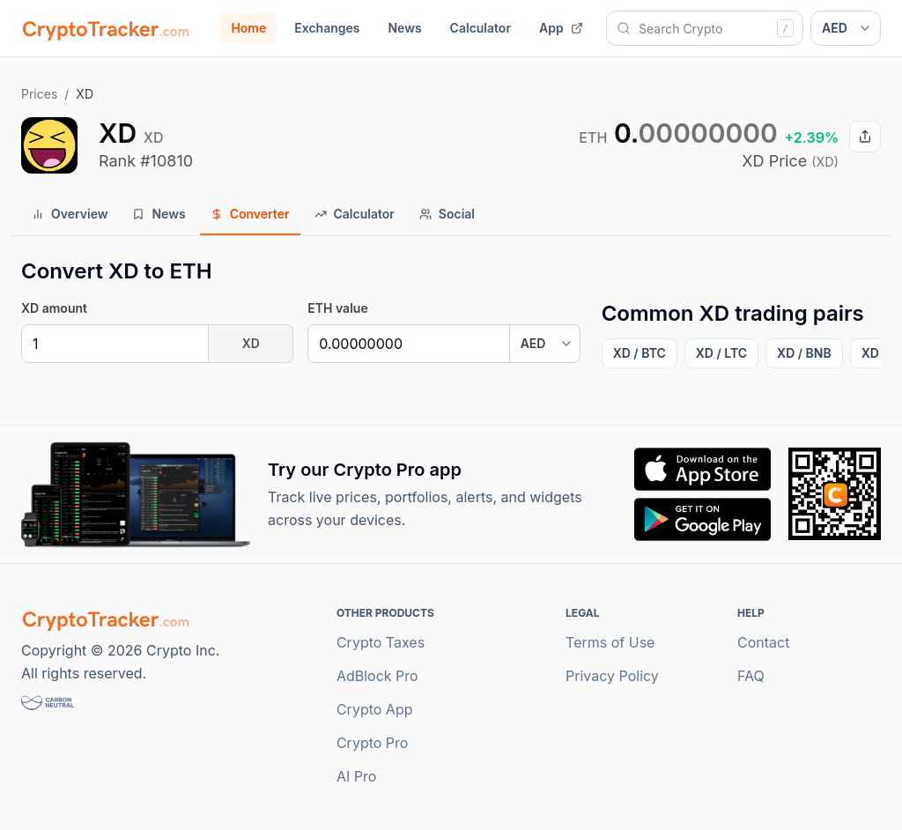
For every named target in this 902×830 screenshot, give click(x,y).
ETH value (337, 307)
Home (248, 27)
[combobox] (704, 28)
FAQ (751, 676)
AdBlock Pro (377, 676)
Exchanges (326, 27)
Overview (69, 213)
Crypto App (374, 709)
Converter (250, 213)
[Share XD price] (865, 136)
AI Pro (356, 776)
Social (447, 213)
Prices (39, 93)
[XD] (115, 343)
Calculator (480, 27)
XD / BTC (639, 352)
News (404, 27)
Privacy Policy (612, 676)
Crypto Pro (372, 743)
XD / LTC (721, 352)
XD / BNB (804, 352)
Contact (763, 642)
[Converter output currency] (545, 343)
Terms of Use (610, 642)
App (561, 27)
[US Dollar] (408, 343)
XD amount (54, 307)
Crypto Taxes (380, 642)
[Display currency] (845, 28)
